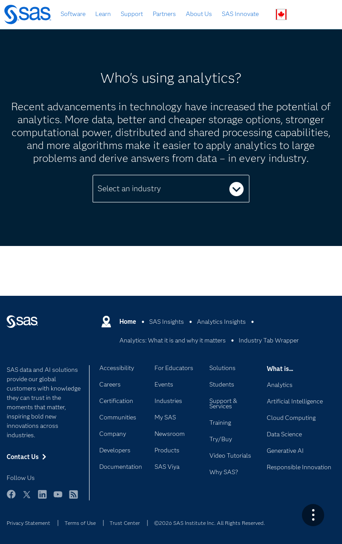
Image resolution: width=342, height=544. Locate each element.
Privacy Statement (28, 523)
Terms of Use (80, 523)
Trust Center (125, 523)
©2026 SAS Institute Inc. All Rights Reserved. (209, 523)
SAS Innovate (240, 14)
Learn (103, 14)
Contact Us (302, 14)
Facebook (11, 498)
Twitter (26, 498)
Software (73, 14)
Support (132, 14)
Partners (164, 14)
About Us (199, 14)
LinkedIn (42, 498)
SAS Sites (323, 14)
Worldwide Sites (281, 14)
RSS (73, 498)
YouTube (57, 498)
